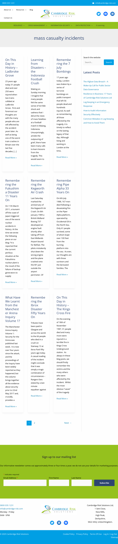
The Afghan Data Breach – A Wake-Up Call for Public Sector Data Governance (96, 85)
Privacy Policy (82, 534)
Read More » (11, 157)
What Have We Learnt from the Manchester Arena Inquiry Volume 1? (12, 309)
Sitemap (114, 537)
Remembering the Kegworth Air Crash (38, 186)
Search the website (91, 57)
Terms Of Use (96, 534)
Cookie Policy (68, 534)
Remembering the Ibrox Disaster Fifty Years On (38, 307)
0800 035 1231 (8, 3)
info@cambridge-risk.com (105, 3)
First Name (54, 477)
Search (109, 62)
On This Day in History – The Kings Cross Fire (63, 305)
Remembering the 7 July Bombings (64, 66)
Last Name (76, 477)
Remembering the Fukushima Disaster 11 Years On (12, 190)
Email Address (10, 477)
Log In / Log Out (110, 534)
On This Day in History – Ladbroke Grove (12, 67)
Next (67, 422)
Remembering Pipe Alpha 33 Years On (64, 186)
